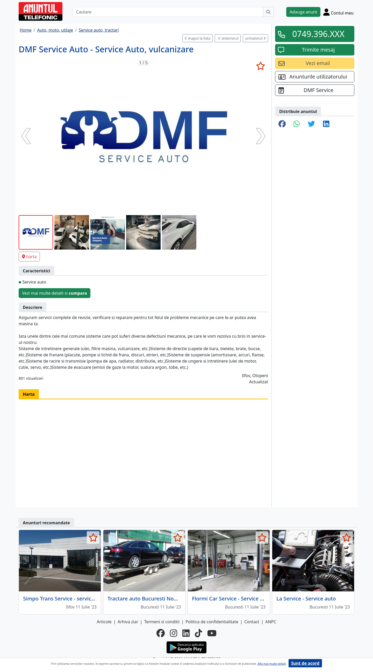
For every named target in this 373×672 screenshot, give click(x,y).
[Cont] (338, 12)
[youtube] (212, 633)
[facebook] (160, 633)
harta (29, 256)
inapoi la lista (197, 38)
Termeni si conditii (162, 622)
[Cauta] (268, 12)
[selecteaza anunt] (260, 66)
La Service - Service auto (306, 598)
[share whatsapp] (296, 124)
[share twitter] (311, 124)
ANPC (270, 622)
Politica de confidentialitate (211, 622)
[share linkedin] (326, 124)
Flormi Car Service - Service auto (231, 598)
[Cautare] (168, 12)
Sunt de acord (305, 663)
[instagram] (173, 633)
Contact (251, 622)
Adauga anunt (303, 12)
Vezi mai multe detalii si (54, 293)
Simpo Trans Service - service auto (65, 598)
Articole (104, 622)
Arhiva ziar (128, 622)
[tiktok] (198, 633)
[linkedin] (186, 633)
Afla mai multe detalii (271, 664)
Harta (29, 394)
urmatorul (255, 38)
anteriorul (228, 38)
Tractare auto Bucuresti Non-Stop (148, 598)
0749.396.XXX (318, 33)
